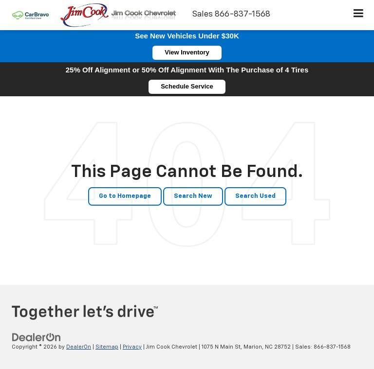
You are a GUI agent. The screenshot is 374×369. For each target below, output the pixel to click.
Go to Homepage (125, 196)
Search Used (255, 196)
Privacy (132, 347)
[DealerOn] (36, 337)
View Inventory (187, 52)
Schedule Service (187, 86)
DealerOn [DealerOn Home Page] (78, 347)
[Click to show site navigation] (358, 15)
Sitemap (106, 347)
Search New (193, 196)
